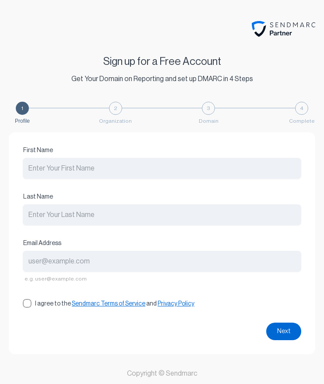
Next (284, 331)
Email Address (42, 243)
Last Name (38, 197)
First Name (38, 150)
